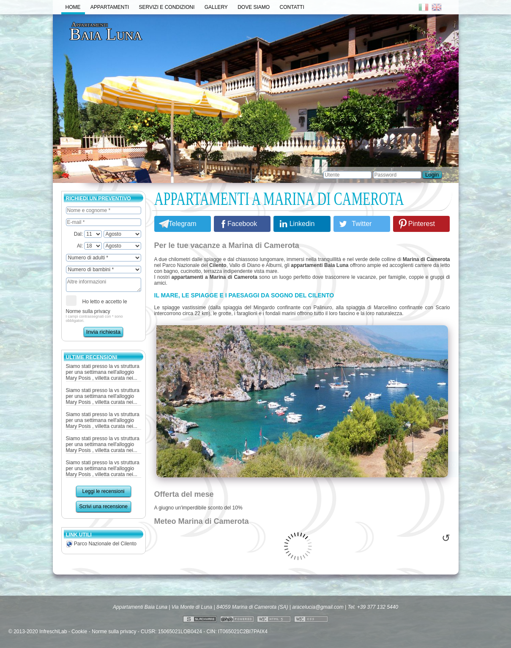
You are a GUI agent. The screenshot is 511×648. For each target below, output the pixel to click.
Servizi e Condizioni (167, 7)
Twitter (362, 223)
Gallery (216, 7)
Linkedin (302, 223)
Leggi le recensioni (103, 491)
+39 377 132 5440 (377, 607)
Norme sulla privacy (88, 311)
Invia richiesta (103, 332)
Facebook (242, 223)
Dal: (88, 234)
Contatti (292, 7)
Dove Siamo (254, 7)
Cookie (79, 631)
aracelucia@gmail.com (318, 607)
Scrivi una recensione (103, 506)
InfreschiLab (53, 631)
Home (73, 7)
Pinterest (421, 223)
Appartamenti (109, 7)
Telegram (183, 223)
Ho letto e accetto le (96, 304)
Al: (89, 246)
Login (432, 175)
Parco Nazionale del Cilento (101, 544)
